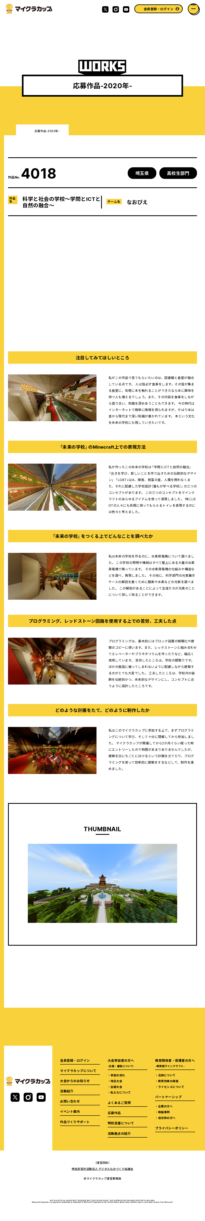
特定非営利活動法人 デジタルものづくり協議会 (102, 1169)
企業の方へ (165, 1106)
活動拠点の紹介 (119, 1133)
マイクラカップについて (78, 1070)
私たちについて (121, 1092)
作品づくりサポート (75, 1121)
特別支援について (121, 1123)
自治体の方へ (167, 1118)
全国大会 (116, 1087)
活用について (167, 1075)
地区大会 (116, 1081)
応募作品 (114, 1112)
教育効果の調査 (168, 1081)
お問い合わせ (70, 1101)
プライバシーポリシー (171, 1128)
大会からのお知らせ (75, 1080)
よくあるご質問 (119, 1102)
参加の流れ (118, 1075)
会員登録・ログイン (158, 8)
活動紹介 (66, 1091)
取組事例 (164, 1112)
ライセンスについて (171, 1087)
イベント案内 (70, 1111)
